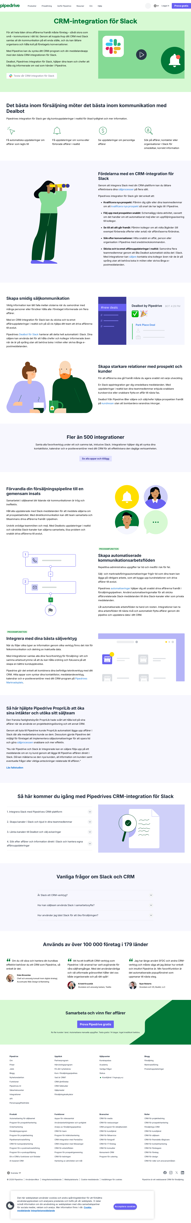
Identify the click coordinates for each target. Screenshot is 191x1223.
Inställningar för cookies (111, 1220)
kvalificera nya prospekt (124, 206)
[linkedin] (182, 1214)
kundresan (108, 403)
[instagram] (170, 1214)
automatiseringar (120, 629)
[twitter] (176, 1214)
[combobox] (150, 6)
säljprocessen (25, 783)
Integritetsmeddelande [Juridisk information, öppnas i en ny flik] (43, 1210)
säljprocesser (126, 189)
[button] (10, 1205)
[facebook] (165, 1214)
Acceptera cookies (125, 1206)
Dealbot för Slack (28, 334)
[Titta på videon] (141, 55)
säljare (133, 256)
